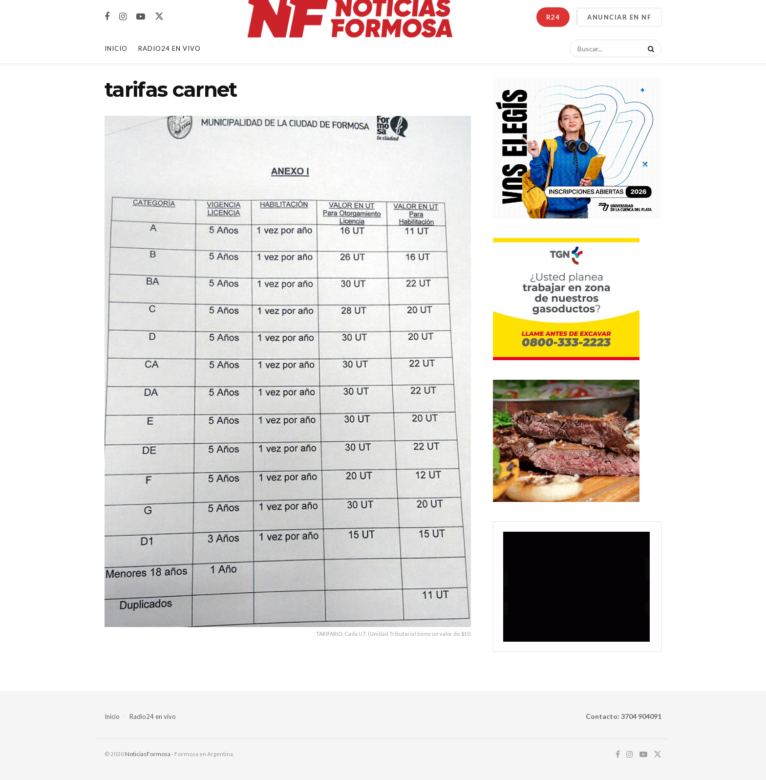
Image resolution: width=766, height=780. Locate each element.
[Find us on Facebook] (107, 16)
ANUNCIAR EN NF (619, 17)
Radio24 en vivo (152, 716)
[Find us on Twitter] (159, 16)
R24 (553, 17)
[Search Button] (649, 48)
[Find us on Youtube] (140, 16)
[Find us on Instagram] (123, 16)
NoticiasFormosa (147, 754)
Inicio (116, 48)
